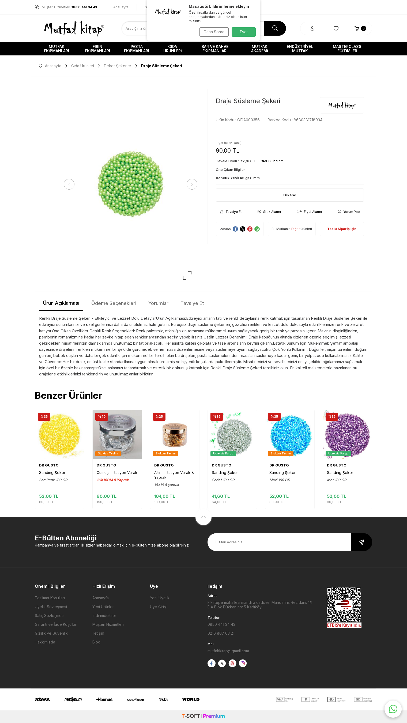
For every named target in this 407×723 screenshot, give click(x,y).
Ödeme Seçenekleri (113, 303)
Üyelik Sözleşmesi (51, 606)
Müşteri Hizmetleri (108, 624)
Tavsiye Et (231, 212)
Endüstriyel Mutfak (300, 48)
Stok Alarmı (269, 212)
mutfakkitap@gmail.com (228, 651)
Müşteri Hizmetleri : (66, 7)
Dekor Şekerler (117, 65)
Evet (244, 31)
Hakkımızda (45, 642)
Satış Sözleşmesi (49, 615)
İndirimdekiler (104, 615)
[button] (71, 184)
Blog (96, 642)
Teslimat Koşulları (50, 598)
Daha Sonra (213, 31)
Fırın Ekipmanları (97, 48)
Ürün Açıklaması (61, 303)
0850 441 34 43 (221, 624)
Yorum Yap (349, 212)
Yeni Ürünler (103, 606)
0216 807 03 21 (221, 633)
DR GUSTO (49, 465)
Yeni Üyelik (159, 598)
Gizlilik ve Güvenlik (51, 633)
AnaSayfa (121, 7)
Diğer (295, 229)
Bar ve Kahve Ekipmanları (215, 48)
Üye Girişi (158, 606)
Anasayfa (50, 65)
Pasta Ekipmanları (136, 48)
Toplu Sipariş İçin (341, 229)
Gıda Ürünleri (172, 48)
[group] (130, 184)
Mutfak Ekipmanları (56, 48)
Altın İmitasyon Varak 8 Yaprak (174, 475)
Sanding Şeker (52, 472)
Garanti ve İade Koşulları (56, 624)
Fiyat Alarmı (309, 212)
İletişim (98, 633)
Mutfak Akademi (259, 48)
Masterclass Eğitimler (347, 48)
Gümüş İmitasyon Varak (117, 472)
